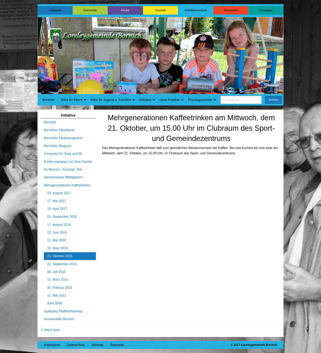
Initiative (145, 100)
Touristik (160, 10)
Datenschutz (76, 345)
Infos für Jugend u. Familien (111, 100)
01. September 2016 (62, 216)
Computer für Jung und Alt (63, 153)
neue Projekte (169, 100)
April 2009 (54, 303)
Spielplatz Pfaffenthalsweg (63, 311)
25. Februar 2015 (59, 287)
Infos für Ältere (71, 100)
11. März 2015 (57, 279)
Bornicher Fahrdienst (59, 130)
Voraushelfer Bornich (59, 319)
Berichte (48, 100)
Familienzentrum (195, 10)
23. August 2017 (59, 193)
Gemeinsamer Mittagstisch (63, 177)
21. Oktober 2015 (60, 256)
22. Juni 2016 (57, 232)
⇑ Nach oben (50, 330)
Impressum (52, 345)
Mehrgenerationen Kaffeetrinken (67, 185)
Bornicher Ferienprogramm (63, 138)
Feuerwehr (231, 10)
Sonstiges (266, 10)
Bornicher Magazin (57, 146)
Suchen (273, 99)
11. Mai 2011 (56, 295)
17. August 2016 (59, 224)
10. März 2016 (57, 248)
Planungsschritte (200, 100)
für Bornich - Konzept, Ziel (63, 169)
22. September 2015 (62, 264)
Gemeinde (90, 10)
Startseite (55, 10)
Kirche (125, 10)
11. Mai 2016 (56, 240)
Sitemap (97, 345)
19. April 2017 (57, 209)
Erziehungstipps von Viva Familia (68, 161)
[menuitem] (48, 100)
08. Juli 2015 (56, 272)
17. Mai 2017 (56, 201)
